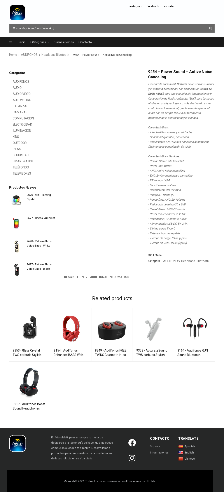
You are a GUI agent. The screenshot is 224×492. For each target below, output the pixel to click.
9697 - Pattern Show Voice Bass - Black (39, 266)
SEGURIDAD (17, 155)
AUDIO (13, 87)
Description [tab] (74, 276)
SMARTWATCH (18, 161)
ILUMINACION (18, 130)
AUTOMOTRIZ (18, 100)
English (186, 452)
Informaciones (159, 451)
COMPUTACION (18, 118)
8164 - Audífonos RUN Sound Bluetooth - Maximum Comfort (192, 354)
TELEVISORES (17, 173)
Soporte (155, 445)
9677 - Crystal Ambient (41, 217)
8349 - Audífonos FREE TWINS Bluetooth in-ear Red (111, 354)
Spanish (186, 446)
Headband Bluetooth (53, 54)
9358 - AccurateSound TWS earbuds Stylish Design (151, 354)
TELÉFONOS (16, 167)
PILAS (13, 149)
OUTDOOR (15, 142)
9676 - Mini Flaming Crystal (39, 197)
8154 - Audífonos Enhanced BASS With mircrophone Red (68, 354)
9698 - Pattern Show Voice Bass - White (39, 243)
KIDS (12, 136)
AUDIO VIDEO (17, 93)
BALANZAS (16, 106)
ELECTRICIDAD (18, 124)
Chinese (186, 458)
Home (13, 54)
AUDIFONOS (29, 54)
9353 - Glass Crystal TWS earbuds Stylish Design (27, 354)
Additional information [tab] (110, 276)
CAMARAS (16, 112)
